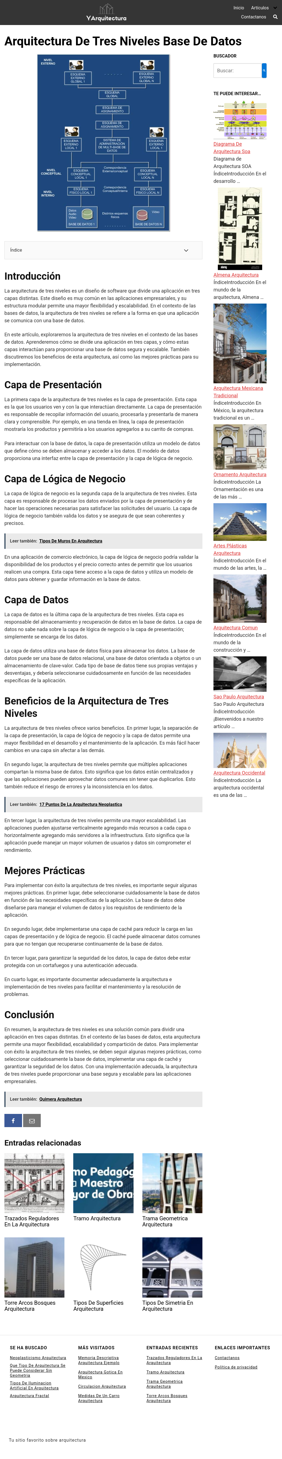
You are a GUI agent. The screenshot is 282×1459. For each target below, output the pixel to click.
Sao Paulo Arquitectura (238, 697)
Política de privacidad (236, 1367)
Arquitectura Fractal (29, 1396)
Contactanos (253, 17)
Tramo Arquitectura (166, 1372)
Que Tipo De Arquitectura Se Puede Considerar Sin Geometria (38, 1370)
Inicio (239, 7)
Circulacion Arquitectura (102, 1386)
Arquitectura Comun (235, 628)
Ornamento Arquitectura (239, 474)
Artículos (260, 7)
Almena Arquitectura (236, 275)
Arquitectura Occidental (239, 773)
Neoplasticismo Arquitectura (38, 1358)
